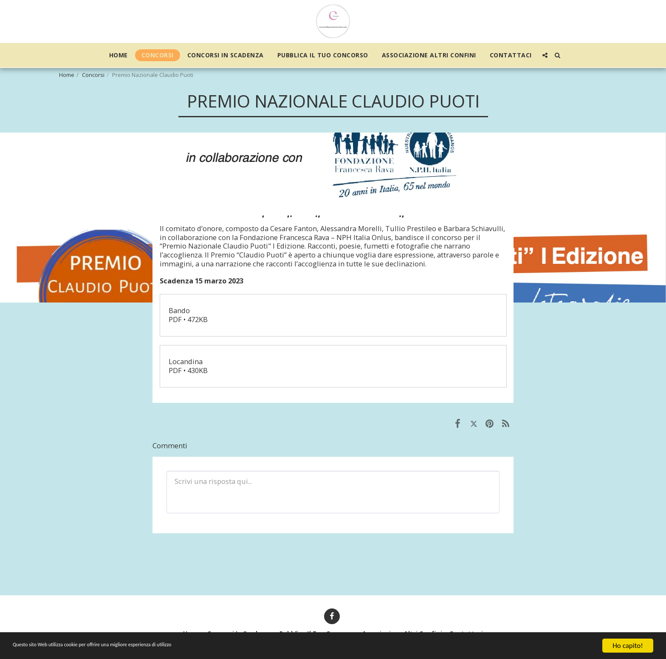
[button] (545, 55)
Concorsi (93, 75)
